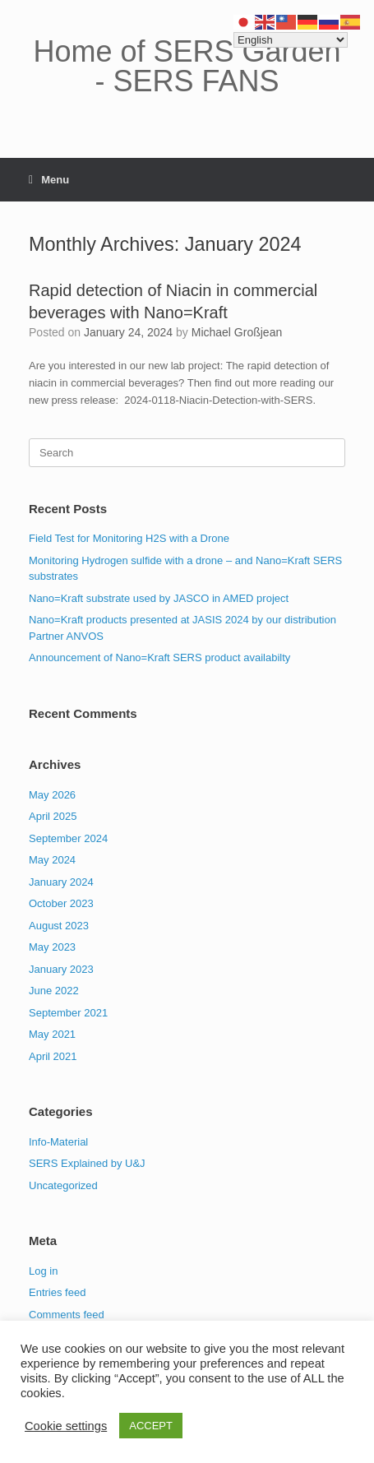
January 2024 (61, 882)
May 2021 (52, 1034)
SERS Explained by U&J (87, 1163)
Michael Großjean (237, 332)
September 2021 (68, 1013)
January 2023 (61, 969)
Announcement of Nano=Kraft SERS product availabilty (159, 657)
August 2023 (59, 925)
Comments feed (66, 1314)
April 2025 (53, 816)
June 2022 (54, 990)
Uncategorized (63, 1185)
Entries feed (57, 1292)
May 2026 (52, 795)
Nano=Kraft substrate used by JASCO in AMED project (159, 598)
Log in (43, 1271)
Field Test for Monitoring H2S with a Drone (129, 538)
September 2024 (68, 838)
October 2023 (61, 903)
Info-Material (58, 1142)
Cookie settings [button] (66, 1426)
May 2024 (52, 860)
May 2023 (52, 947)
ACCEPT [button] (151, 1425)
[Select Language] (290, 40)
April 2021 (53, 1056)
